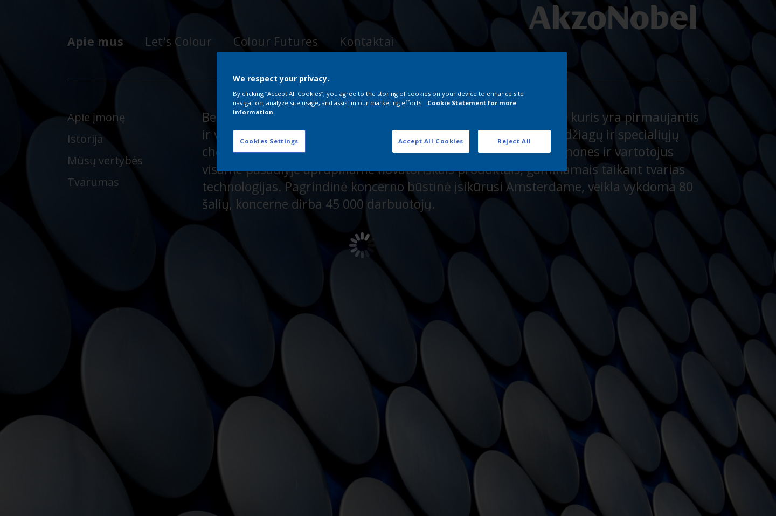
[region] (392, 112)
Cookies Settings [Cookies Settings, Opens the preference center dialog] (269, 141)
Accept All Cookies (430, 141)
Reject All (514, 141)
